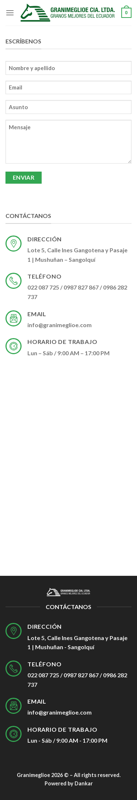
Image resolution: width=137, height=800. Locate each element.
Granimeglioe (33, 775)
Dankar (84, 783)
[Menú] (9, 13)
